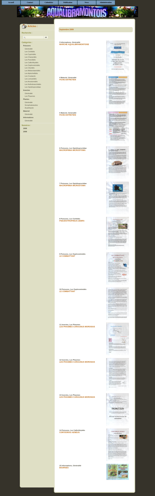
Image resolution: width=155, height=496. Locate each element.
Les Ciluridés (30, 68)
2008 (25, 131)
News (87, 2)
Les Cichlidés (30, 51)
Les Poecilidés (30, 60)
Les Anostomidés (31, 81)
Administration (106, 2)
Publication (67, 2)
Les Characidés (30, 57)
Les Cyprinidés (30, 54)
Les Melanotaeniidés (32, 70)
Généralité (29, 49)
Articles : (30, 26)
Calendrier (49, 2)
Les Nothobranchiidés (33, 84)
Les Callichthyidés (31, 62)
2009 (25, 128)
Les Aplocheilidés (31, 73)
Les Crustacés (30, 76)
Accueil (11, 2)
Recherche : (27, 33)
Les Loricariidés (30, 79)
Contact (30, 2)
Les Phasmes (30, 96)
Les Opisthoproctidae (33, 87)
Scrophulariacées (31, 105)
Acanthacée (29, 108)
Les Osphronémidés (32, 65)
